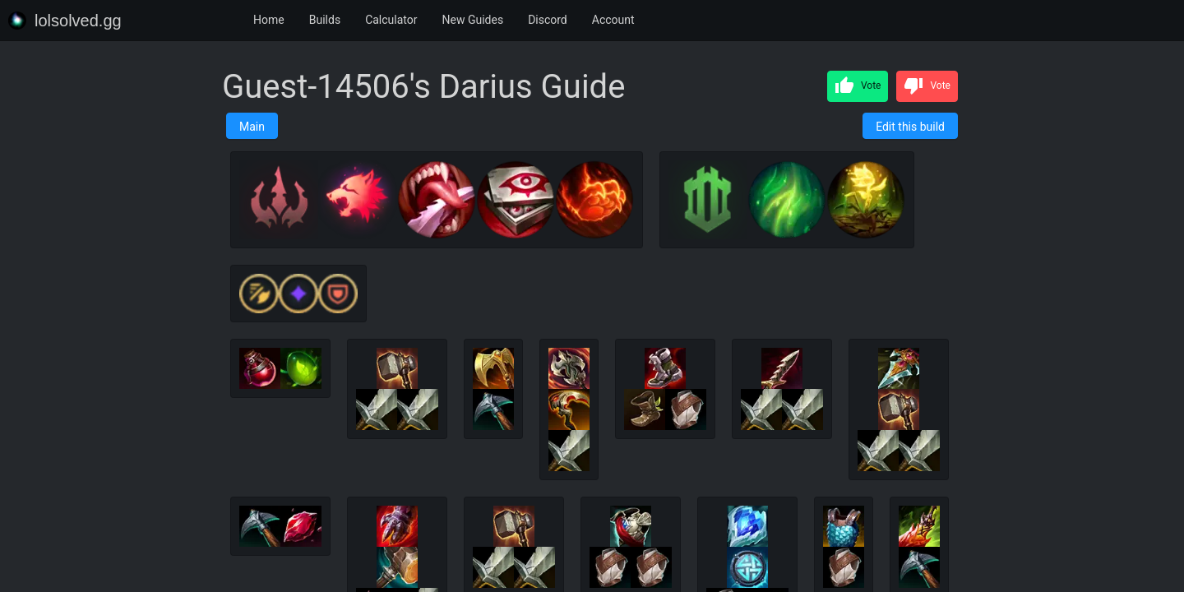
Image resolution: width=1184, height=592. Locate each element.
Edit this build (910, 126)
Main (252, 126)
